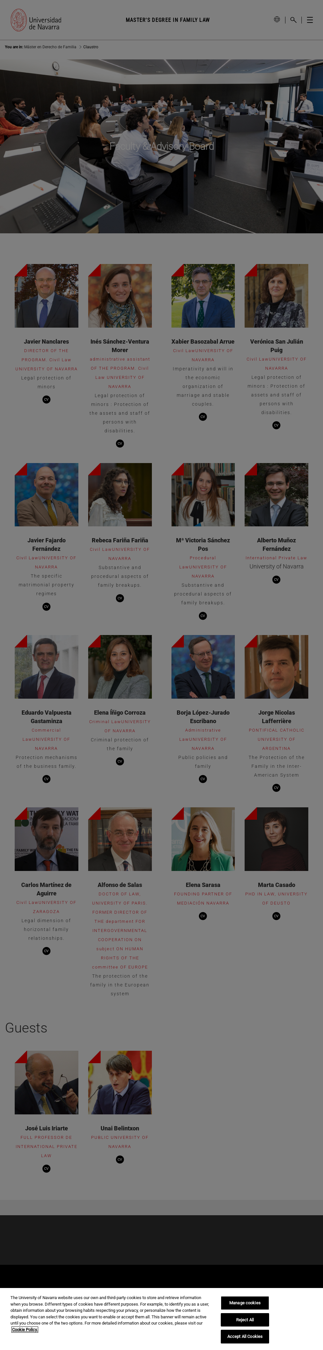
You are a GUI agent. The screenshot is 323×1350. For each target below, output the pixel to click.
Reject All (245, 1319)
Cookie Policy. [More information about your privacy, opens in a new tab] (25, 1329)
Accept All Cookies (245, 1336)
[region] (161, 1319)
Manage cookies (245, 1302)
